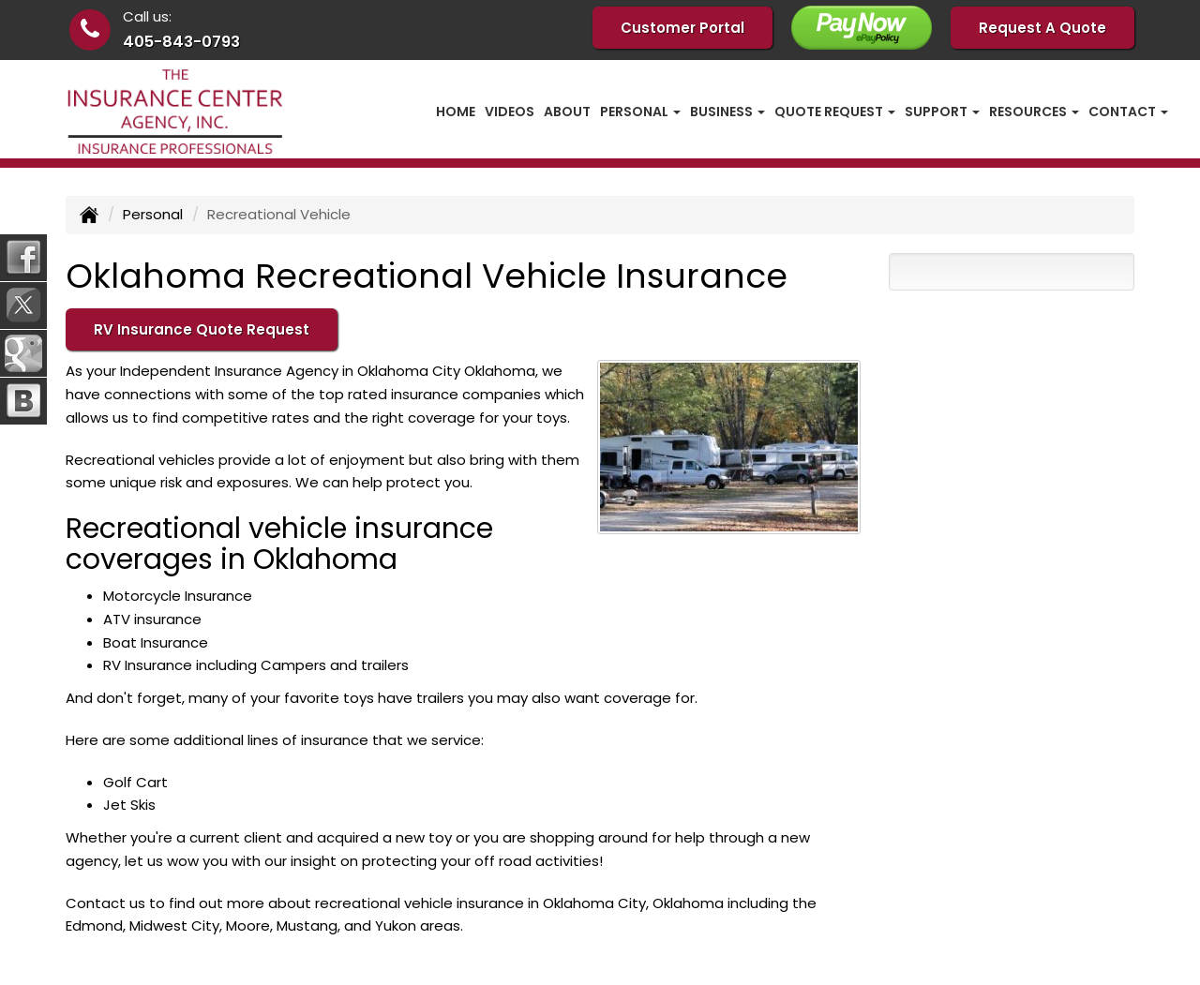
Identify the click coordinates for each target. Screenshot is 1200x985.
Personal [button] (640, 111)
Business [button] (727, 111)
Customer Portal (682, 27)
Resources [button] (1034, 111)
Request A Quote (1042, 27)
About (567, 111)
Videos (509, 111)
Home (455, 111)
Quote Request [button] (834, 111)
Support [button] (942, 111)
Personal (153, 214)
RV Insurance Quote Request (201, 329)
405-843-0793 (181, 41)
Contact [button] (1128, 111)
